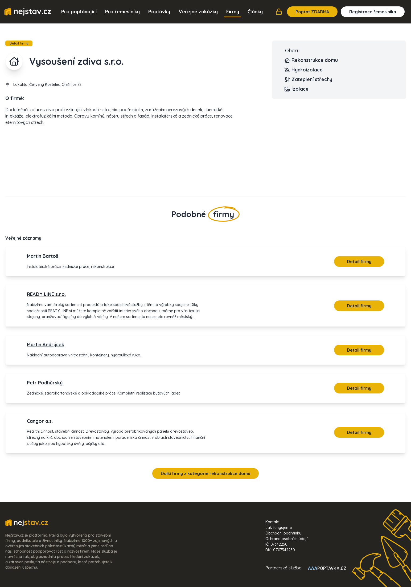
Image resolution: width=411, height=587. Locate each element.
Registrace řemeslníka (372, 11)
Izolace (297, 89)
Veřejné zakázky (198, 12)
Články (255, 12)
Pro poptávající (79, 12)
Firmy (232, 12)
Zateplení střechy (308, 79)
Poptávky (159, 12)
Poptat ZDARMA (312, 11)
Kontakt (272, 522)
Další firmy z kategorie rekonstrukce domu (205, 473)
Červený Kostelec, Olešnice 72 (55, 84)
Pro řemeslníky (122, 12)
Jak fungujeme (278, 527)
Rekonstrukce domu (311, 60)
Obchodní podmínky (283, 533)
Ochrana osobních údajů (287, 538)
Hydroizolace (304, 70)
